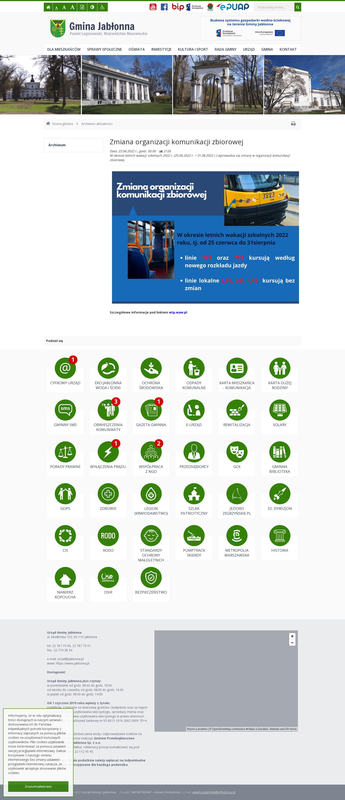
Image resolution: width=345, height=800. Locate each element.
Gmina (267, 49)
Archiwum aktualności (96, 124)
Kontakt (288, 49)
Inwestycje (161, 49)
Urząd (249, 49)
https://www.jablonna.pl (72, 663)
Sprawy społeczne (104, 49)
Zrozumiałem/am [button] (38, 786)
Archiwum (57, 145)
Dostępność (56, 672)
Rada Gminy (226, 49)
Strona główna (59, 124)
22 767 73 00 (61, 646)
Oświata (136, 49)
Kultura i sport (193, 49)
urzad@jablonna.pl (70, 659)
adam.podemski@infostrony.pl (213, 792)
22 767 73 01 (81, 646)
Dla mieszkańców (64, 49)
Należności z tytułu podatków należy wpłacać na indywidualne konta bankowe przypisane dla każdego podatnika (96, 762)
